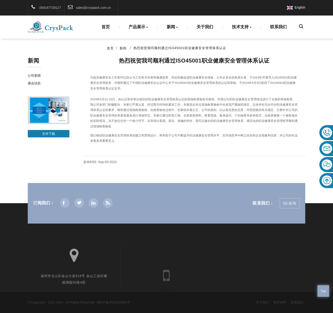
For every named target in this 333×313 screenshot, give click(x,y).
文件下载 (48, 134)
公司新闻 (34, 75)
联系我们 (278, 26)
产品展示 (138, 27)
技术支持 (241, 27)
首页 (106, 26)
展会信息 (34, 83)
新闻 (172, 27)
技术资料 (279, 302)
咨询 (292, 203)
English (296, 7)
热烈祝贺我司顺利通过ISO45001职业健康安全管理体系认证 (179, 48)
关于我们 (205, 26)
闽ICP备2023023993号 (113, 302)
